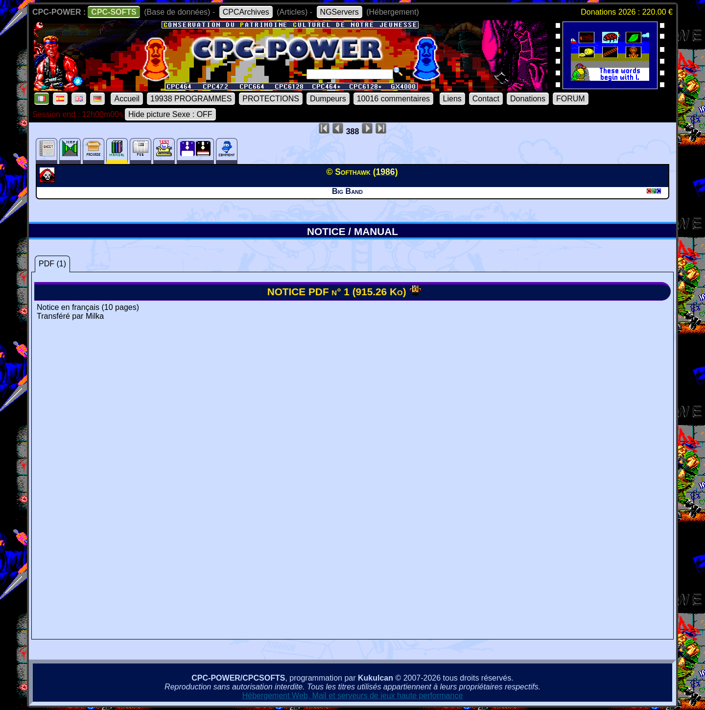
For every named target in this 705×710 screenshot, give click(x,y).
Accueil (127, 99)
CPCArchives (246, 12)
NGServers (339, 12)
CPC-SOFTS (113, 12)
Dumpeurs (328, 99)
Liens (452, 99)
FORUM (570, 99)
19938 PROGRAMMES (191, 99)
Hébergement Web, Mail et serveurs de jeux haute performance (352, 695)
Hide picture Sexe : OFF (170, 114)
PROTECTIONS (270, 99)
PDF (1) (52, 264)
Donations (527, 99)
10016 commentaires (393, 99)
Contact (485, 99)
